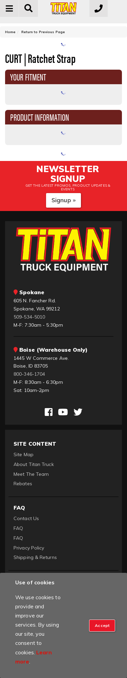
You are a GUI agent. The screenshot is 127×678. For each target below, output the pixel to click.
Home (10, 32)
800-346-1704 (29, 374)
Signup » (63, 200)
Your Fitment (28, 76)
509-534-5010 (29, 317)
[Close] (102, 625)
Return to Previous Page (43, 32)
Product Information (39, 116)
